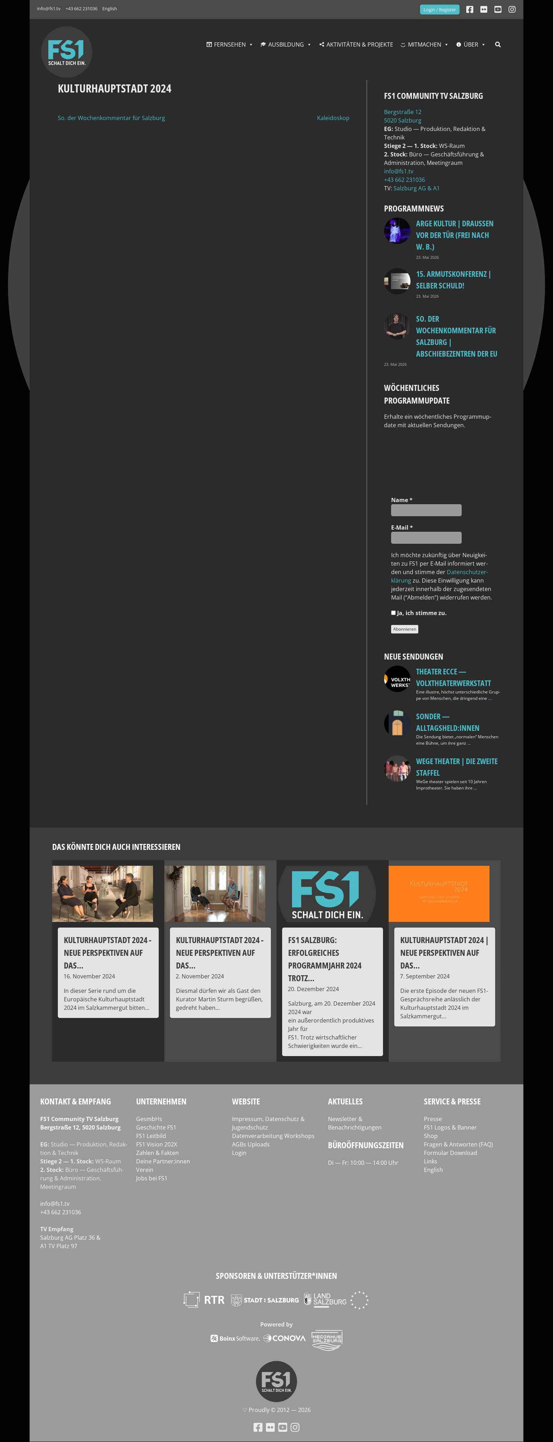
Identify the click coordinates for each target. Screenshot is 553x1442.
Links (430, 1161)
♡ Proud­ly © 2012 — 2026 (276, 1410)
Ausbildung (286, 44)
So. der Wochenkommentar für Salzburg (111, 118)
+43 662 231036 (81, 8)
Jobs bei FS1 (152, 1178)
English (109, 8)
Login (239, 1153)
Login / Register (440, 9)
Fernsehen (230, 44)
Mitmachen (424, 44)
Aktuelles (345, 1101)
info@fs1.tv (49, 8)
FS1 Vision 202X (156, 1144)
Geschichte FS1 (156, 1127)
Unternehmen (161, 1101)
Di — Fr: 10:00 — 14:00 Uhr (363, 1163)
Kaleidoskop (333, 118)
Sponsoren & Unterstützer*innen (276, 1275)
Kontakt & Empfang (75, 1101)
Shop (431, 1136)
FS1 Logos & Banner (450, 1127)
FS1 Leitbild (151, 1136)
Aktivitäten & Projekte (360, 44)
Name (402, 500)
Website (246, 1101)
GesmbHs (149, 1119)
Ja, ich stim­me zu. (419, 613)
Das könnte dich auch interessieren (116, 846)
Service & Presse (452, 1101)
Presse (433, 1119)
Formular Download (450, 1153)
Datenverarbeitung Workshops (273, 1136)
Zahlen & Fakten (157, 1153)
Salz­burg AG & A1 (417, 188)
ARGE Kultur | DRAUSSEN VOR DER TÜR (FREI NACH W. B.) (455, 235)
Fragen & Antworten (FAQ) (458, 1144)
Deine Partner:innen (163, 1161)
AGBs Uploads (251, 1144)
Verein (144, 1170)
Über (471, 44)
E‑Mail (402, 527)
